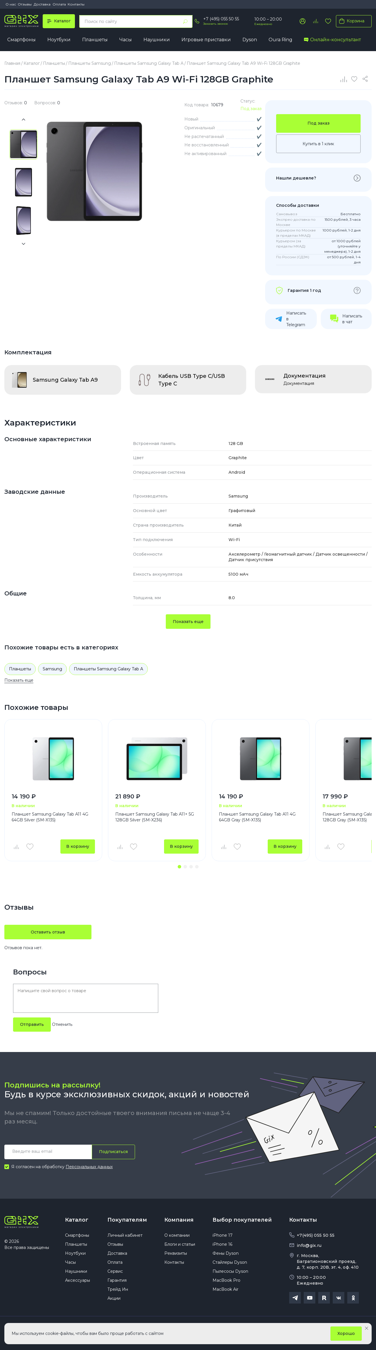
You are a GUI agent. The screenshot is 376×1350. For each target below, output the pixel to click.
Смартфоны (21, 39)
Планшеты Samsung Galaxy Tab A (108, 669)
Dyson (249, 39)
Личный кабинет (125, 1235)
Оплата (59, 4)
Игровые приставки (206, 39)
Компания (179, 1220)
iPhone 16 (222, 1244)
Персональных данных (89, 1166)
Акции (113, 1298)
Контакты (76, 4)
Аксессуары (77, 1280)
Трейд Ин (117, 1289)
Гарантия (117, 1280)
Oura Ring (280, 39)
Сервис (115, 1271)
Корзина (350, 21)
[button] (179, 866)
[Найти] (185, 21)
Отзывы (25, 4)
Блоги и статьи (179, 1244)
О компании (177, 1235)
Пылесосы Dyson (230, 1271)
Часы (125, 39)
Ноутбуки (59, 39)
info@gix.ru (309, 1245)
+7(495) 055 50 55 (315, 1235)
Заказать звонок (215, 24)
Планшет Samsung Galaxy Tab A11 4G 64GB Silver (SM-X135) (50, 817)
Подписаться (113, 1151)
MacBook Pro (226, 1280)
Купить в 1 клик (318, 143)
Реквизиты (175, 1253)
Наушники (156, 39)
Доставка (42, 4)
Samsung (52, 669)
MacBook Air (225, 1289)
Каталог (76, 1220)
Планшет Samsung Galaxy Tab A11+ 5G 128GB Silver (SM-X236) (154, 817)
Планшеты (95, 39)
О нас (11, 4)
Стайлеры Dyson (230, 1262)
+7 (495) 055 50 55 (221, 18)
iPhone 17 (223, 1235)
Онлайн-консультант (332, 39)
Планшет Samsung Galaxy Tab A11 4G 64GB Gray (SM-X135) (257, 817)
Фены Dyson (226, 1253)
